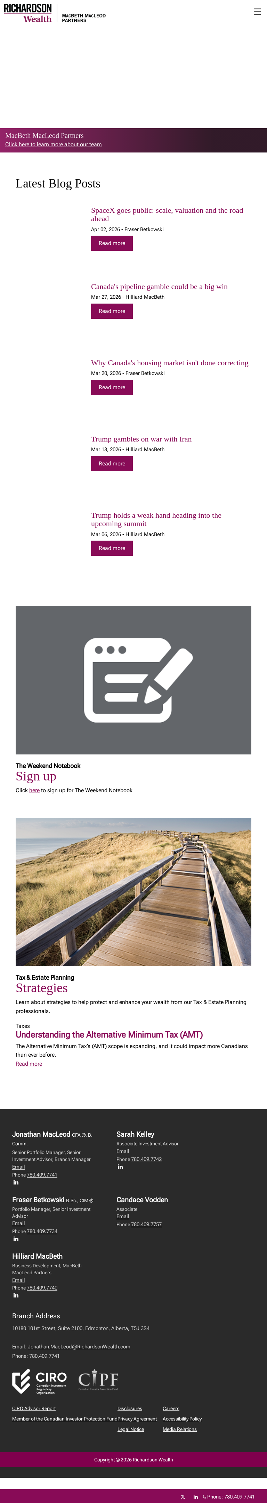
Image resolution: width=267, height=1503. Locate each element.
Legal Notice (131, 1429)
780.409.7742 (146, 1159)
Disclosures (130, 1408)
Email (18, 1167)
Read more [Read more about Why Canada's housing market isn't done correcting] (112, 387)
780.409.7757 (146, 1224)
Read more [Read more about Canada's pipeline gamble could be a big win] (112, 311)
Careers (171, 1408)
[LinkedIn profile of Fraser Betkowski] (17, 1238)
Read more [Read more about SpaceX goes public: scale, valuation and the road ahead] (112, 243)
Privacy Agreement (137, 1419)
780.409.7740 (42, 1288)
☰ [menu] (257, 12)
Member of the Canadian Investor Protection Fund (65, 1419)
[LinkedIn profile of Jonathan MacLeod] (17, 1182)
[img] (49, 234)
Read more (29, 1063)
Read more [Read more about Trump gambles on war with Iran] (112, 463)
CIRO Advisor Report (34, 1408)
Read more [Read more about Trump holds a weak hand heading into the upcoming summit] (112, 548)
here (34, 790)
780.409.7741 (42, 1175)
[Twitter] (183, 1497)
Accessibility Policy (182, 1419)
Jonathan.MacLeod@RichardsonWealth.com (79, 1347)
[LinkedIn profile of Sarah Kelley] (122, 1166)
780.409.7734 (42, 1231)
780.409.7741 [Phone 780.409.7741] (239, 1497)
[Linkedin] (195, 1497)
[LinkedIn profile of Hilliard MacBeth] (17, 1295)
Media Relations (180, 1429)
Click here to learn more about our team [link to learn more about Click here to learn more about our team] (53, 144)
